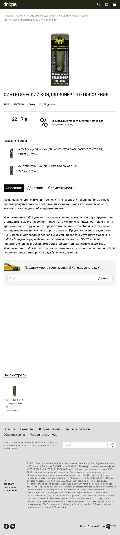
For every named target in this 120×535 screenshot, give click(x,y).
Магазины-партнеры (43, 434)
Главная (9, 429)
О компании (27, 429)
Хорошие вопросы (77, 429)
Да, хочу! (103, 278)
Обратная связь (15, 434)
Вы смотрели (15, 375)
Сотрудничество (50, 429)
